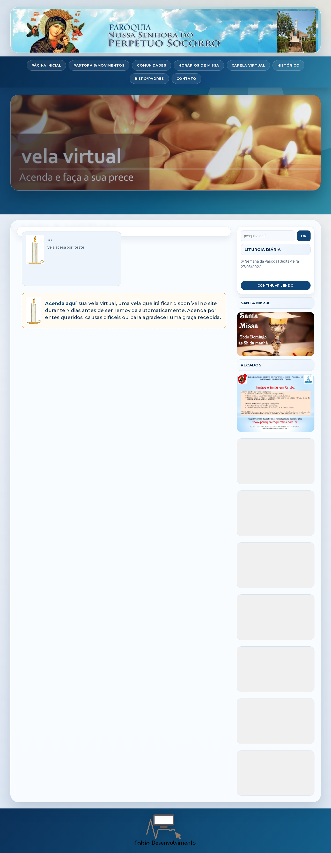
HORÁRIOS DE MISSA (199, 65)
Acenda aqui (61, 303)
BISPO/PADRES (149, 78)
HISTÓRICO (288, 65)
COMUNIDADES (151, 65)
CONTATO (186, 78)
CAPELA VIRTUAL (248, 65)
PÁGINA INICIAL (46, 65)
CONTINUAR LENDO (275, 285)
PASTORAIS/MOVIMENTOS (98, 65)
